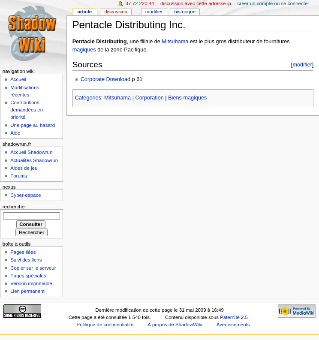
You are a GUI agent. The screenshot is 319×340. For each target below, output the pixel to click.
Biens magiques (187, 98)
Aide (15, 132)
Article (84, 11)
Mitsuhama (175, 42)
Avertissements (233, 324)
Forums (18, 175)
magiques (84, 50)
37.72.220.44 (140, 3)
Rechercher (14, 206)
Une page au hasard (32, 125)
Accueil (18, 79)
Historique (185, 11)
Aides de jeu (23, 168)
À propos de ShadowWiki (174, 324)
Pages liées (23, 252)
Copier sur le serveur (33, 268)
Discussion (115, 11)
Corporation (149, 98)
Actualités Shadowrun (34, 160)
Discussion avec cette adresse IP (195, 3)
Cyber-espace (25, 195)
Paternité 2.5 (234, 317)
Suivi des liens (26, 259)
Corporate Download (105, 79)
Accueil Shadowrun (31, 152)
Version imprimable (31, 283)
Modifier (154, 11)
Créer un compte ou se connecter (273, 3)
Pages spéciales (28, 275)
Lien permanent (27, 291)
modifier (302, 64)
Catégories (88, 98)
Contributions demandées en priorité (26, 110)
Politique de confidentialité (105, 324)
